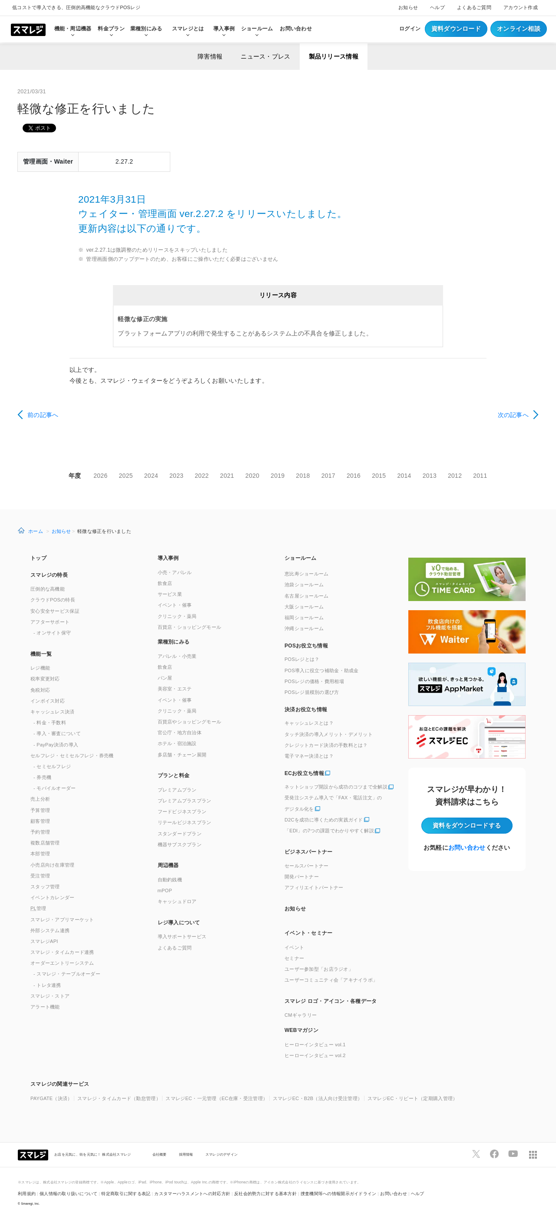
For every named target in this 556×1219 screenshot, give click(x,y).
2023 (176, 475)
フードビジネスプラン (182, 811)
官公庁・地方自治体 (180, 732)
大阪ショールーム (304, 606)
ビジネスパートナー (309, 852)
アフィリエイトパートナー (314, 887)
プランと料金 (174, 775)
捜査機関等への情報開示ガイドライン (339, 1193)
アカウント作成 (520, 7)
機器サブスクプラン (180, 844)
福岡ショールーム (304, 617)
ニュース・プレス (265, 56)
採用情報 (186, 1154)
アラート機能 (45, 1006)
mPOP (165, 890)
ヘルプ (437, 7)
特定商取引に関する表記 (125, 1193)
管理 (38, 908)
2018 (303, 475)
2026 (100, 475)
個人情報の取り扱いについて (69, 1193)
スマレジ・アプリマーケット (62, 919)
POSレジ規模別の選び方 (312, 692)
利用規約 (27, 1193)
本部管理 (40, 853)
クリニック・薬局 (177, 616)
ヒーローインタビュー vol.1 (315, 1044)
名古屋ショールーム (307, 595)
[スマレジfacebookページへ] (494, 1154)
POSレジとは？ (302, 659)
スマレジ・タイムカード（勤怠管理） (119, 1098)
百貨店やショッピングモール (190, 721)
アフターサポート (50, 621)
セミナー (294, 958)
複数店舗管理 (45, 842)
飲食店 (165, 583)
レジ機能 (40, 667)
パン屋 (165, 677)
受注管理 (40, 875)
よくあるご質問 (474, 7)
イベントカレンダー (52, 897)
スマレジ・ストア (50, 996)
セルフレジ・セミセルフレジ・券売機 (72, 755)
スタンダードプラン (180, 833)
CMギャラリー (301, 1015)
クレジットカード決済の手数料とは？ (326, 745)
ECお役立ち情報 (304, 773)
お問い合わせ (296, 29)
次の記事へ (513, 414)
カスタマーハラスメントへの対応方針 (192, 1193)
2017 (328, 475)
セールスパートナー (307, 865)
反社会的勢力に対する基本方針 (265, 1193)
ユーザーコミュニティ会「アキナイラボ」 (331, 979)
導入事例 (168, 558)
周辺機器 (168, 865)
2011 (480, 475)
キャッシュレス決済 (52, 711)
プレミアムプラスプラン (185, 800)
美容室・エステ (175, 688)
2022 (201, 475)
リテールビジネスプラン (185, 822)
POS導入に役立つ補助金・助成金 (322, 670)
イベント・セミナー (309, 933)
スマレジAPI (44, 941)
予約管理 (40, 832)
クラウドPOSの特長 (52, 599)
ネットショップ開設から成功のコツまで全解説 (336, 786)
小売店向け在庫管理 (52, 864)
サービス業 (170, 594)
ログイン (409, 29)
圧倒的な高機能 (47, 588)
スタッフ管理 (45, 886)
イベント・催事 (175, 605)
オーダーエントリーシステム (62, 963)
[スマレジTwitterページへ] (476, 1154)
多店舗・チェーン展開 (182, 754)
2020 (252, 475)
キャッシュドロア (177, 901)
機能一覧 (41, 654)
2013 (430, 475)
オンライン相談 (518, 28)
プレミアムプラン (177, 789)
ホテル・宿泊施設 (177, 743)
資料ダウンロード (456, 28)
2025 (126, 475)
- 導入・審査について (57, 733)
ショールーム (257, 29)
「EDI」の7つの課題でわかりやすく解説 (329, 830)
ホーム (35, 531)
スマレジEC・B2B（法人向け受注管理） (318, 1098)
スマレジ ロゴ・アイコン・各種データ (331, 1001)
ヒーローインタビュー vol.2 (315, 1055)
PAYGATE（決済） (51, 1098)
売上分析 (40, 799)
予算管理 (40, 810)
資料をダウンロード (467, 825)
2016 (354, 475)
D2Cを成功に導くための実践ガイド (324, 819)
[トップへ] (28, 29)
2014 (404, 475)
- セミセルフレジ (52, 766)
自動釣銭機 (170, 879)
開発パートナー (302, 876)
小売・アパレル (175, 572)
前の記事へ (42, 414)
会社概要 (159, 1154)
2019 (278, 475)
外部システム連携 (50, 930)
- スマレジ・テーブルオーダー (66, 973)
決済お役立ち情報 (306, 709)
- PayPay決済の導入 (55, 744)
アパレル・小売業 (177, 656)
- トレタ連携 (47, 985)
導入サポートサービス (182, 936)
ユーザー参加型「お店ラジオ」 (319, 969)
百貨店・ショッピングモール (190, 627)
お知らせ (408, 7)
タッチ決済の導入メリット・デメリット (329, 734)
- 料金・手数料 (49, 722)
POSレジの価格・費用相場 (314, 681)
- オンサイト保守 (52, 632)
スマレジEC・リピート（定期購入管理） (412, 1098)
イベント (294, 947)
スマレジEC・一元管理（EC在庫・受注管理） (216, 1098)
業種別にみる (174, 642)
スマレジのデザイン (221, 1154)
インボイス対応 (47, 700)
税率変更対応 (45, 678)
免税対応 (40, 690)
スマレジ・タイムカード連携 (62, 952)
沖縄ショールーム (304, 628)
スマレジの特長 (49, 575)
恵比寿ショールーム (307, 573)
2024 (151, 475)
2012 (455, 475)
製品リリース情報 (333, 56)
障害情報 (210, 56)
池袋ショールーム (304, 584)
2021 (227, 475)
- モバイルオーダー (54, 788)
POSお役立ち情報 (306, 646)
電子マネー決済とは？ (309, 756)
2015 (379, 475)
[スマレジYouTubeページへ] (513, 1154)
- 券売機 (42, 777)
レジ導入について (179, 923)
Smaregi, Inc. (30, 1203)
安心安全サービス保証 (54, 611)
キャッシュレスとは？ (309, 723)
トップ (38, 558)
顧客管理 (40, 821)
